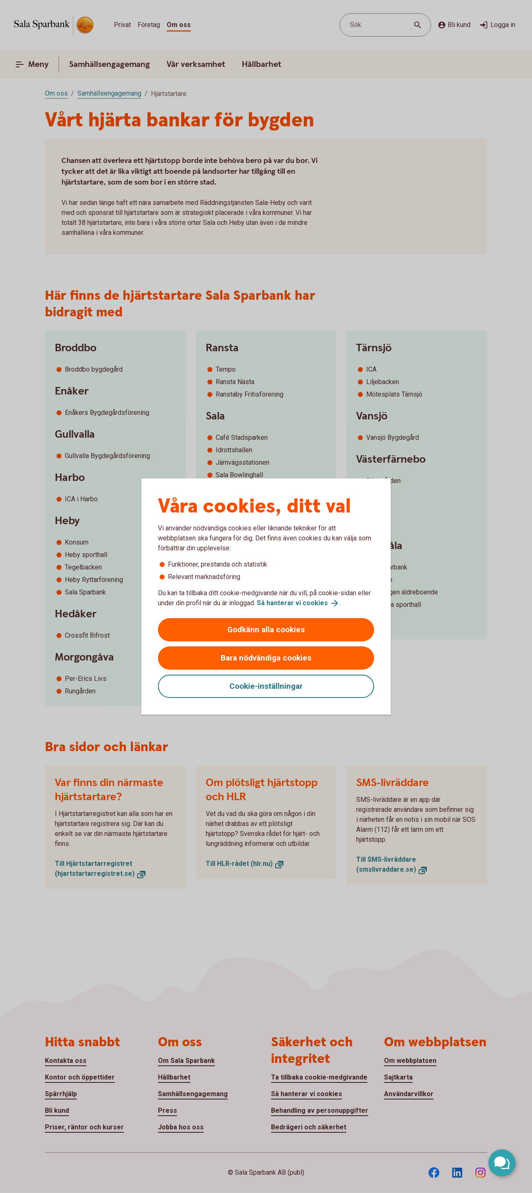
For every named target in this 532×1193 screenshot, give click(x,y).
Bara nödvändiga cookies (266, 658)
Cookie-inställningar (266, 686)
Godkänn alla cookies (266, 629)
